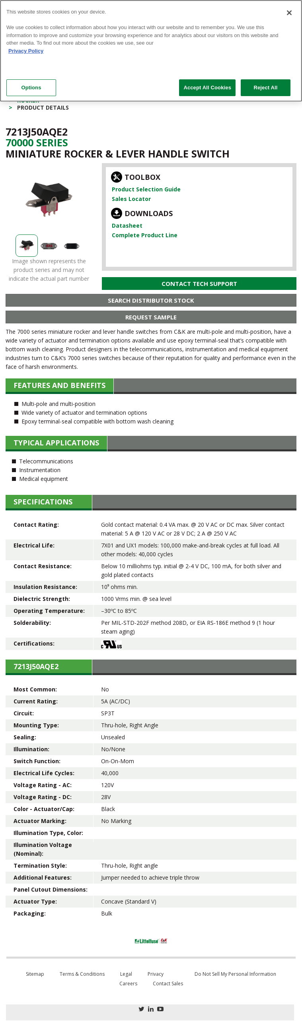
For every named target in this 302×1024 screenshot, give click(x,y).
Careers (128, 983)
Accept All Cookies (207, 88)
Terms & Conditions (82, 974)
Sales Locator (131, 199)
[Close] (289, 13)
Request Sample (151, 317)
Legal (126, 974)
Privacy (156, 974)
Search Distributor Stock (151, 300)
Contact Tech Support (199, 284)
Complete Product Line (144, 235)
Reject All (265, 88)
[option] (49, 199)
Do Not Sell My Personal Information (235, 974)
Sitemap (35, 974)
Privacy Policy (25, 51)
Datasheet (127, 225)
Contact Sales (168, 983)
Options (31, 88)
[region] (151, 51)
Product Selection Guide (146, 189)
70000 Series (37, 142)
